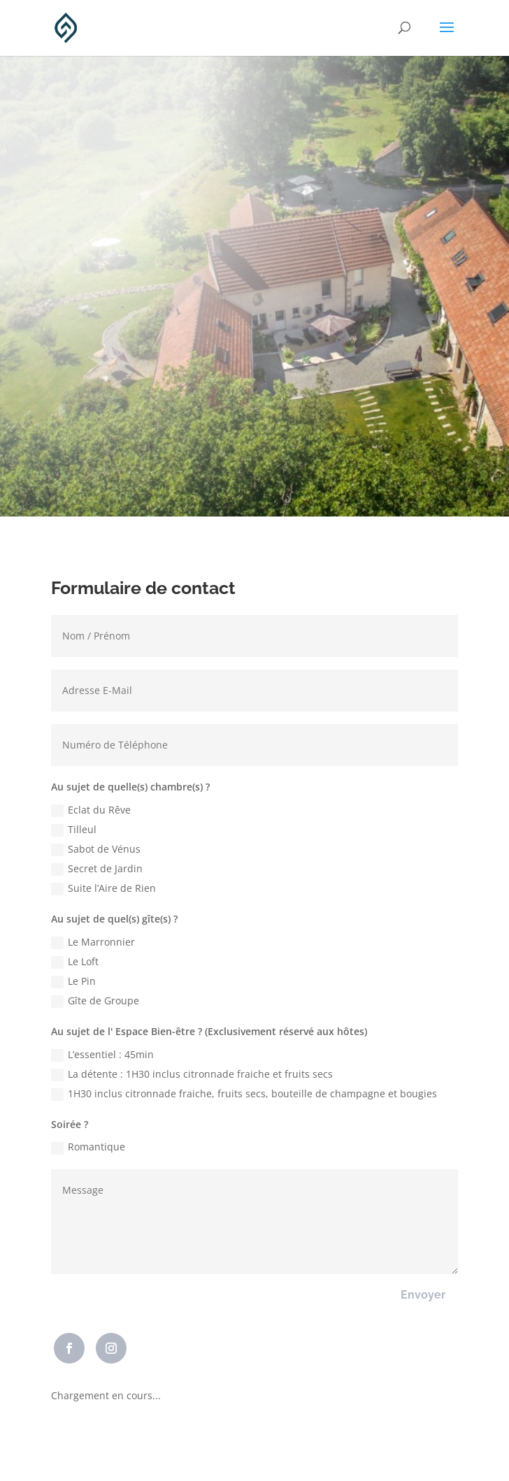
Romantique (88, 1147)
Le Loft (75, 962)
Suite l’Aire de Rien (103, 888)
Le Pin (73, 981)
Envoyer (423, 1294)
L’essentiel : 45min (102, 1055)
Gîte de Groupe (95, 1001)
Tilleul (73, 830)
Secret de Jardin (97, 869)
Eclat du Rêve (91, 810)
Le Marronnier (93, 942)
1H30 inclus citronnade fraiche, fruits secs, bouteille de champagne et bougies (244, 1094)
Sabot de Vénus (96, 849)
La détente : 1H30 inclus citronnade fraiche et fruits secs (192, 1074)
